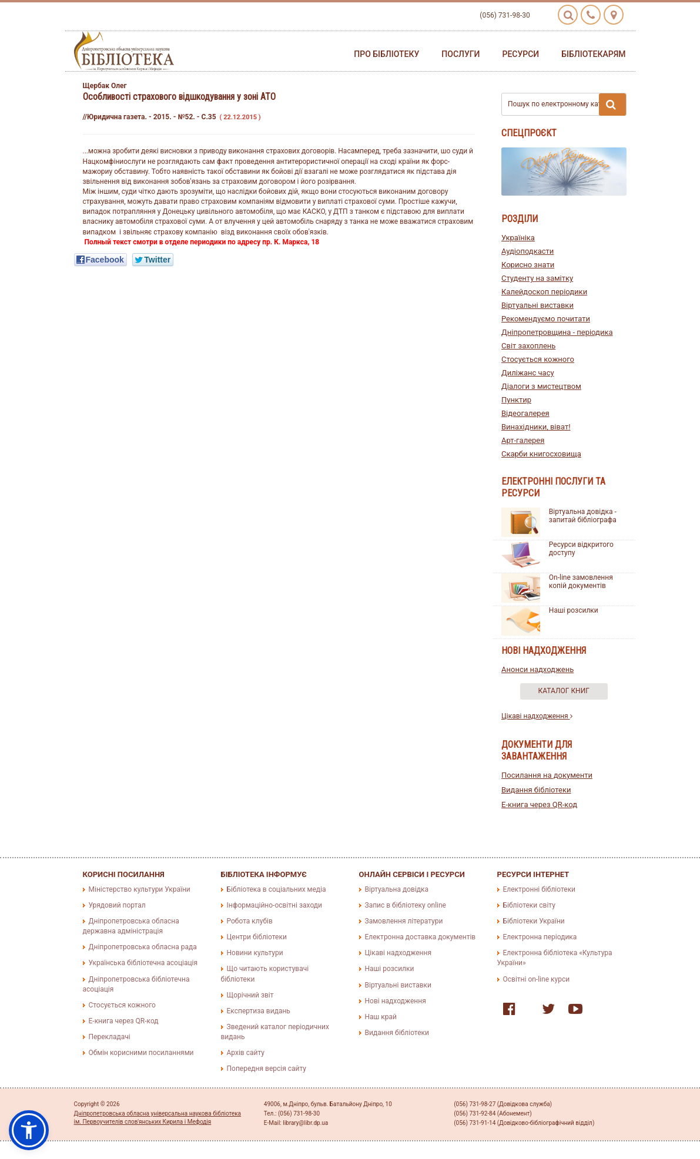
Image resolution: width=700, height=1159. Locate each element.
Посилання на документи (546, 775)
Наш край (381, 1017)
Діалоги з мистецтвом (541, 386)
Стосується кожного (537, 359)
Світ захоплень (528, 345)
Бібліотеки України (534, 921)
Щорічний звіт (250, 995)
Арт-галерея (522, 440)
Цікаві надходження (536, 716)
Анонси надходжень (537, 669)
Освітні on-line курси (536, 979)
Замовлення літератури (404, 921)
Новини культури (255, 953)
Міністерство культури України (139, 889)
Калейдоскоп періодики (544, 291)
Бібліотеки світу (529, 905)
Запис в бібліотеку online (405, 905)
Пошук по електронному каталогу (567, 104)
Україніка (518, 237)
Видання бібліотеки (536, 789)
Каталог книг (564, 691)
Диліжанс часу (527, 372)
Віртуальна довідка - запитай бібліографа (583, 516)
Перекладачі (109, 1037)
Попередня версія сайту (267, 1068)
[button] (29, 1130)
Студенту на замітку (537, 278)
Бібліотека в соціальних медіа (276, 889)
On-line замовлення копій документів (581, 581)
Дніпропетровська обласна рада (143, 947)
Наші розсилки (573, 610)
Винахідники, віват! (536, 426)
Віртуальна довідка (397, 889)
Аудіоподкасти (527, 251)
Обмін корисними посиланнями (141, 1053)
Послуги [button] (460, 54)
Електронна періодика (540, 937)
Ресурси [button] (520, 54)
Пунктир (516, 399)
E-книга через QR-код (539, 804)
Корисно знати (527, 264)
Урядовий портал (117, 905)
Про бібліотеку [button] (386, 54)
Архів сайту (245, 1053)
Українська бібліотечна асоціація (143, 963)
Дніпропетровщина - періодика (557, 332)
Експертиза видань (258, 1011)
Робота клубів (250, 921)
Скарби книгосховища (541, 453)
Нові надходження (395, 1001)
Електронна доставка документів (420, 937)
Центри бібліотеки (257, 937)
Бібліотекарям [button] (593, 54)
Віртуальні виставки (537, 305)
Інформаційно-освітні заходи (274, 905)
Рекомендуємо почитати (545, 318)
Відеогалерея (525, 413)
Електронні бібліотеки (539, 889)
